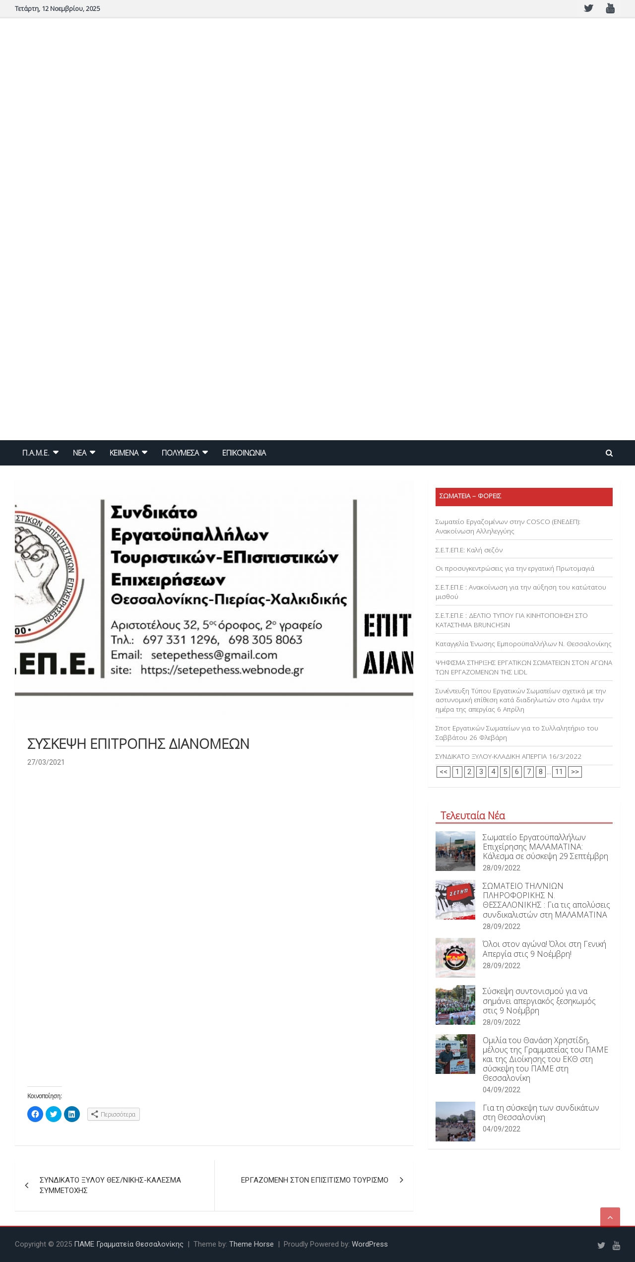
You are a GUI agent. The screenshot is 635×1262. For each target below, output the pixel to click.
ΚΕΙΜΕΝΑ (124, 453)
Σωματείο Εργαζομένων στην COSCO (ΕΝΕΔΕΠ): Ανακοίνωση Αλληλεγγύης (508, 526)
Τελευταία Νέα (473, 815)
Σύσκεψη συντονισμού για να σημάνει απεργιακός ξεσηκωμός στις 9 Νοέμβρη (539, 1000)
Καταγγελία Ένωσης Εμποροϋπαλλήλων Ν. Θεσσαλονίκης (524, 643)
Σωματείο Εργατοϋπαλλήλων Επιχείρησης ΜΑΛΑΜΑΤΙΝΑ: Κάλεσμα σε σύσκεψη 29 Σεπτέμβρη (545, 847)
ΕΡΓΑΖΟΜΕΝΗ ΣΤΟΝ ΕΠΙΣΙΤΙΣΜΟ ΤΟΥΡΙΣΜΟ (314, 1180)
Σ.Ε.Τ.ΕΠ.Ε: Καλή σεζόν (469, 549)
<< (443, 771)
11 (559, 771)
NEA (79, 453)
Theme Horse (251, 1244)
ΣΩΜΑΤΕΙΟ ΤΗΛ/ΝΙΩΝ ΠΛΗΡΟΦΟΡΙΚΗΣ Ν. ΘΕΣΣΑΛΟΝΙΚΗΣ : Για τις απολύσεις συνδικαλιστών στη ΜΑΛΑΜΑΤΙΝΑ (546, 900)
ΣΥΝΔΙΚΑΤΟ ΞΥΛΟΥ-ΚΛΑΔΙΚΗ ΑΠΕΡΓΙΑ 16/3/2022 (508, 756)
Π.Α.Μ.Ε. (36, 453)
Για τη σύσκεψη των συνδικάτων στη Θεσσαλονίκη (541, 1112)
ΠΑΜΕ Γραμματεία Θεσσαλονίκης (129, 1244)
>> (575, 771)
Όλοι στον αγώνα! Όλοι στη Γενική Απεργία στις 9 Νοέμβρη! (544, 948)
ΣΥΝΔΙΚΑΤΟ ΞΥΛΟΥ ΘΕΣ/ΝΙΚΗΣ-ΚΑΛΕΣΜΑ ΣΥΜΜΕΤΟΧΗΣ (110, 1185)
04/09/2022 (501, 1090)
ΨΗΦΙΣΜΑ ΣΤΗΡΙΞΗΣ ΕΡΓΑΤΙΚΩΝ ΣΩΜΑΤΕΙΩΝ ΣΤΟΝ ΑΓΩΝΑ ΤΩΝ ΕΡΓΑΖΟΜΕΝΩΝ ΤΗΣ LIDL (524, 667)
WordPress (370, 1244)
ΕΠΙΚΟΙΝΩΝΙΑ (244, 453)
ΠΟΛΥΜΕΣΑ (180, 453)
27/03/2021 (46, 762)
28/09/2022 (501, 868)
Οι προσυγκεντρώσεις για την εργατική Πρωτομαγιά (515, 568)
